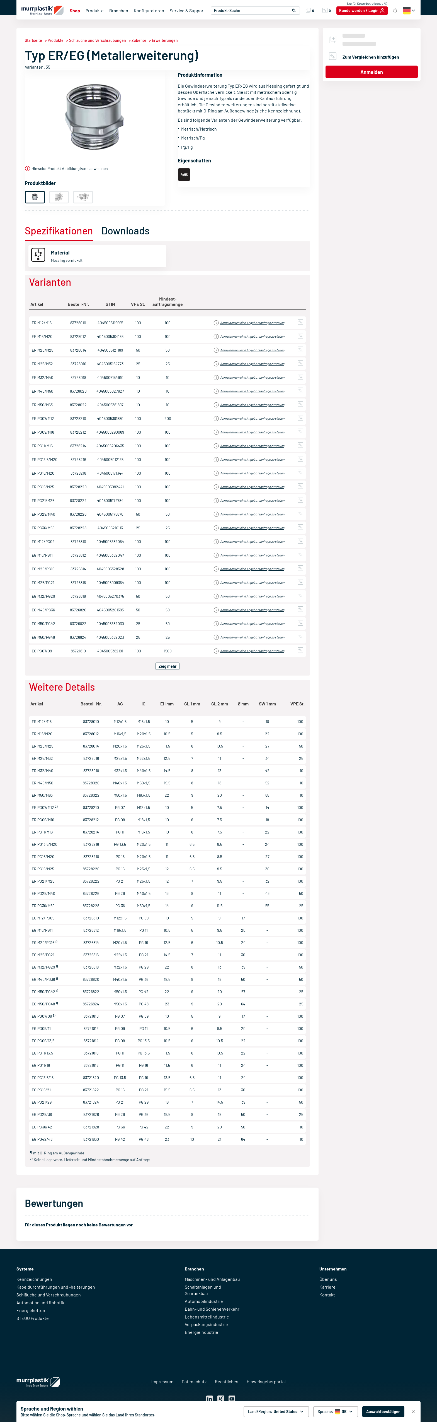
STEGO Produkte (32, 1318)
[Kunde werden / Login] (362, 10)
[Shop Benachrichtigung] (395, 10)
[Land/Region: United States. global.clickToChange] (276, 1411)
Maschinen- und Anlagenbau (212, 1279)
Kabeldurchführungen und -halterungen (55, 1286)
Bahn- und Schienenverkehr (212, 1308)
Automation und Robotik (40, 1302)
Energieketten (30, 1310)
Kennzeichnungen (34, 1279)
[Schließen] (413, 1411)
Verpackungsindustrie (206, 1324)
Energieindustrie (201, 1332)
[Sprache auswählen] (335, 1411)
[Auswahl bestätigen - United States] (383, 1411)
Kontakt (327, 1294)
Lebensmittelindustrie (207, 1316)
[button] (292, 10)
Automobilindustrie (204, 1301)
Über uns (328, 1279)
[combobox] (254, 10)
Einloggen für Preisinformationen (255, 323)
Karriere (327, 1286)
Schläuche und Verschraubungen (48, 1294)
